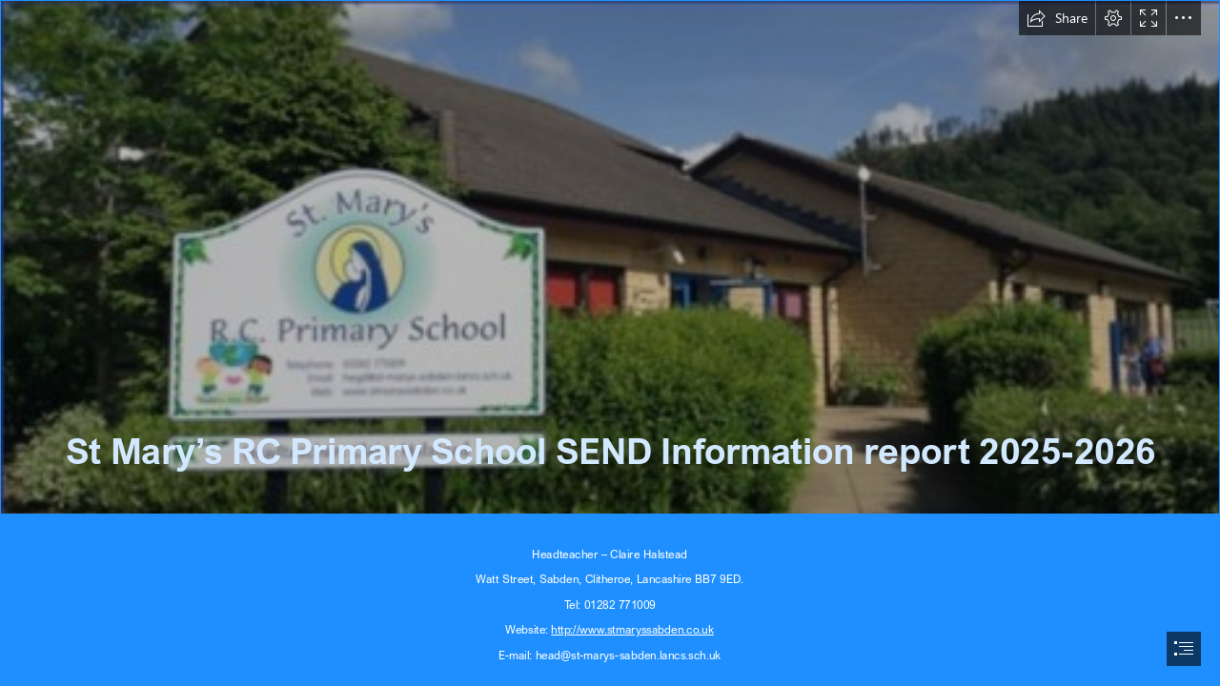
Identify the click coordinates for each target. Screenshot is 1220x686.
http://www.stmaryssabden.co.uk (633, 629)
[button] (1057, 18)
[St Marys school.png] (610, 257)
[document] (610, 343)
